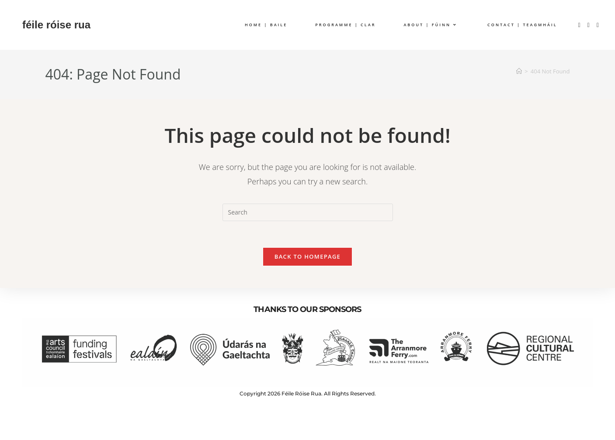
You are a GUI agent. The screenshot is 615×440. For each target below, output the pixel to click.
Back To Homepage (307, 256)
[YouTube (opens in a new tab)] (597, 25)
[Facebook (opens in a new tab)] (579, 25)
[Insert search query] (307, 212)
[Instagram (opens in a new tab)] (588, 25)
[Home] (519, 71)
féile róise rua (56, 25)
